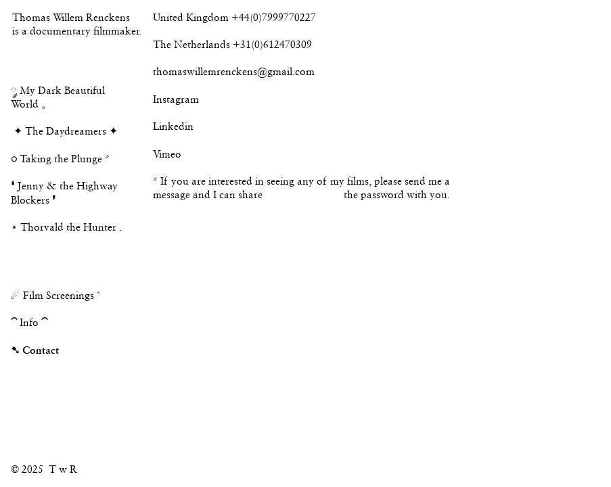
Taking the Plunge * (60, 159)
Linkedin (173, 126)
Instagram (176, 99)
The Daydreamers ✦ (71, 131)
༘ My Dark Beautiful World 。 (58, 90)
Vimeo (167, 154)
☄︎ (15, 295)
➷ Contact (35, 350)
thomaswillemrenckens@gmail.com (234, 72)
